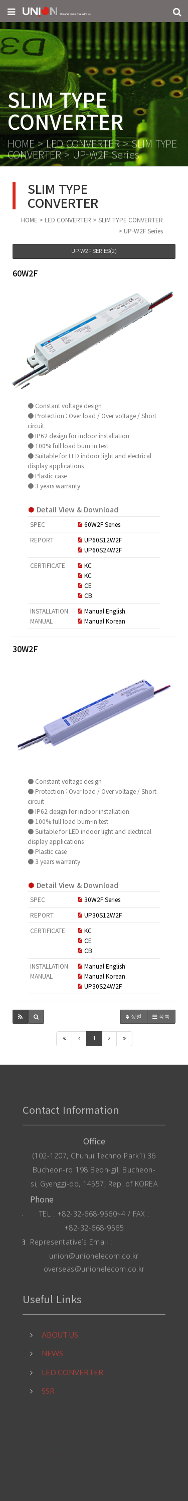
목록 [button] (161, 1016)
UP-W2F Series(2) (94, 251)
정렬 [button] (134, 1016)
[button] (20, 1017)
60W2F (25, 273)
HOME (21, 144)
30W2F (25, 649)
